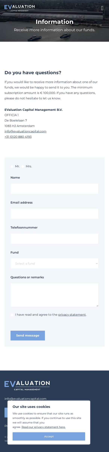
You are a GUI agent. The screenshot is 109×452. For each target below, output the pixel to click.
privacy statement (72, 314)
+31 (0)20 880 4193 (18, 137)
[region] (49, 422)
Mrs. (26, 166)
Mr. (15, 166)
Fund (15, 252)
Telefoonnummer (24, 227)
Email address (22, 202)
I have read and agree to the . (48, 314)
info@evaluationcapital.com (25, 131)
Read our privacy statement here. (43, 427)
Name (15, 177)
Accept (49, 436)
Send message (27, 335)
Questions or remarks (27, 277)
